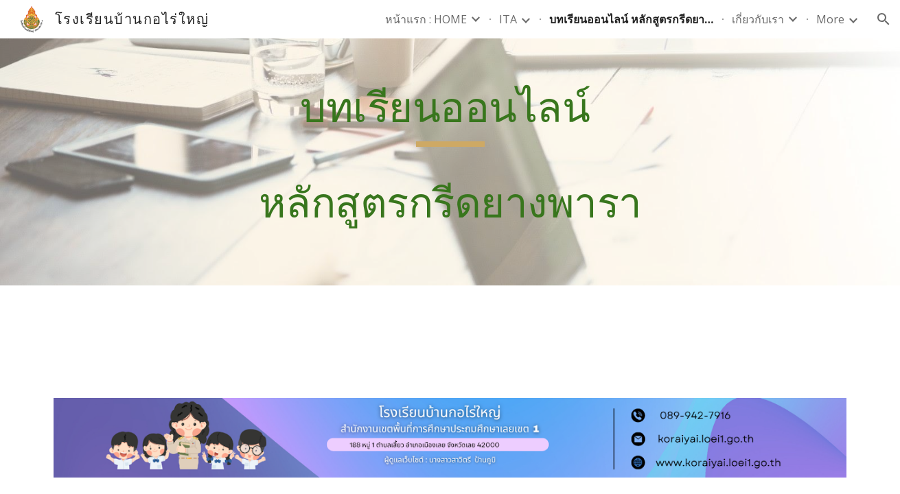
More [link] (830, 19)
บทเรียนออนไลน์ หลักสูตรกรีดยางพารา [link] (631, 19)
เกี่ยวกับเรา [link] (758, 19)
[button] (883, 19)
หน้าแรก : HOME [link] (426, 19)
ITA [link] (508, 19)
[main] (450, 162)
